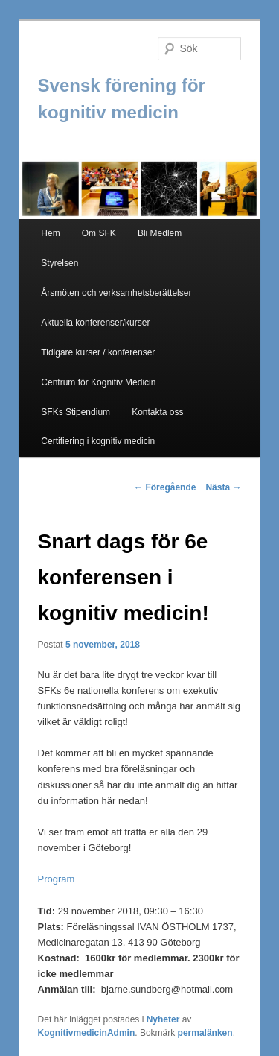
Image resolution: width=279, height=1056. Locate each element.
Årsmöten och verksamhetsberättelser (116, 293)
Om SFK (99, 233)
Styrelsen (59, 263)
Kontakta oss (157, 412)
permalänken (205, 1033)
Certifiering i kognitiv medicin (98, 441)
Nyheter (163, 1019)
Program (56, 879)
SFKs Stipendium (75, 412)
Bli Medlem (160, 233)
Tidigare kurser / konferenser (98, 352)
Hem (50, 233)
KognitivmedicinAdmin (86, 1033)
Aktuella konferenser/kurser (95, 322)
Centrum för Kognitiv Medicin (98, 382)
